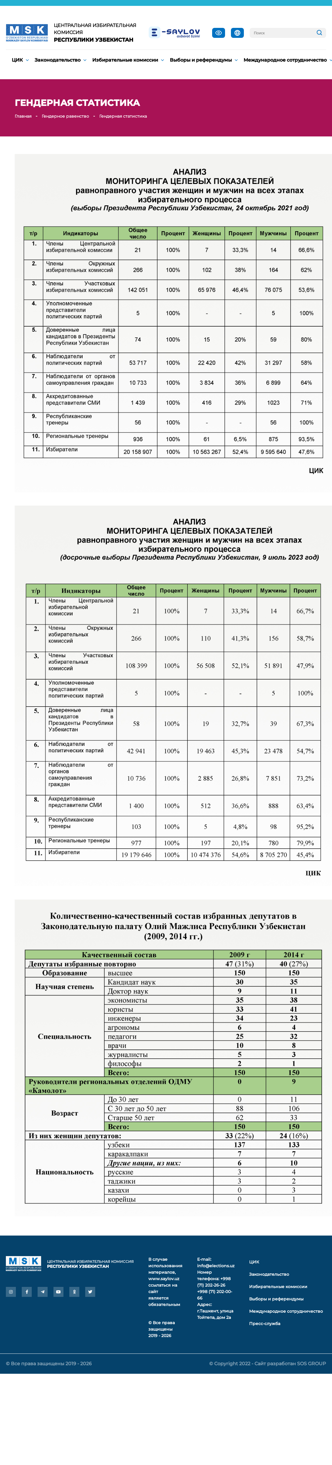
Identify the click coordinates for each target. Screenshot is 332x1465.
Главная (23, 116)
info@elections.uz (215, 1265)
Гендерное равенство (65, 116)
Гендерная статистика (123, 116)
